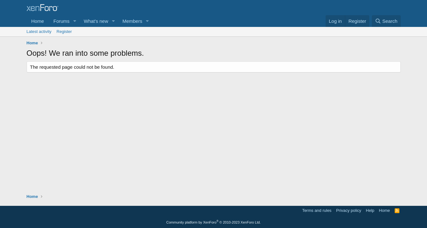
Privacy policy (348, 210)
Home (37, 21)
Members (132, 21)
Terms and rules (316, 210)
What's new (96, 21)
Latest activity (39, 31)
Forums (62, 21)
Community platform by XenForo (213, 222)
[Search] (386, 21)
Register (64, 31)
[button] (74, 21)
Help (370, 210)
